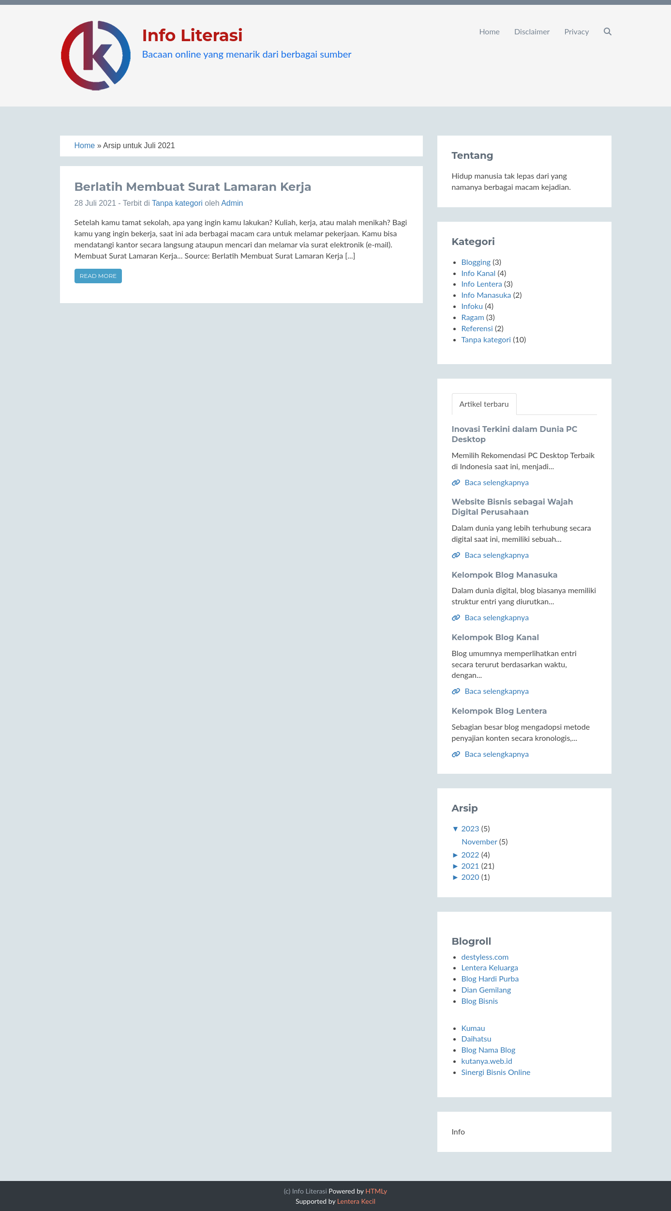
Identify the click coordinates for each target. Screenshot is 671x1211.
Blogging (476, 261)
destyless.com (485, 956)
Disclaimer (532, 31)
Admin (232, 203)
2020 (470, 876)
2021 (470, 865)
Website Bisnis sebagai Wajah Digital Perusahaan (512, 507)
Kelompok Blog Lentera (499, 711)
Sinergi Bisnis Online (496, 1071)
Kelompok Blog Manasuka (505, 575)
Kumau (473, 1027)
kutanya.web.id (487, 1060)
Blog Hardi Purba (490, 978)
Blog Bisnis (480, 1000)
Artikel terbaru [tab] (484, 403)
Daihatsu (477, 1038)
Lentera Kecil (356, 1201)
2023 (470, 828)
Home (489, 31)
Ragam (473, 317)
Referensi (477, 328)
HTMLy (376, 1191)
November (479, 841)
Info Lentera (482, 283)
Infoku (472, 305)
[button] (607, 31)
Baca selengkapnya (490, 482)
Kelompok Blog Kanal (495, 637)
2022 (470, 854)
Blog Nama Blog (489, 1049)
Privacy (576, 31)
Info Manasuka (486, 294)
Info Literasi (192, 35)
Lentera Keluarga (490, 967)
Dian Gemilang (486, 989)
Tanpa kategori (177, 203)
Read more (98, 275)
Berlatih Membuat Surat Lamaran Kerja (193, 187)
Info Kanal (479, 272)
